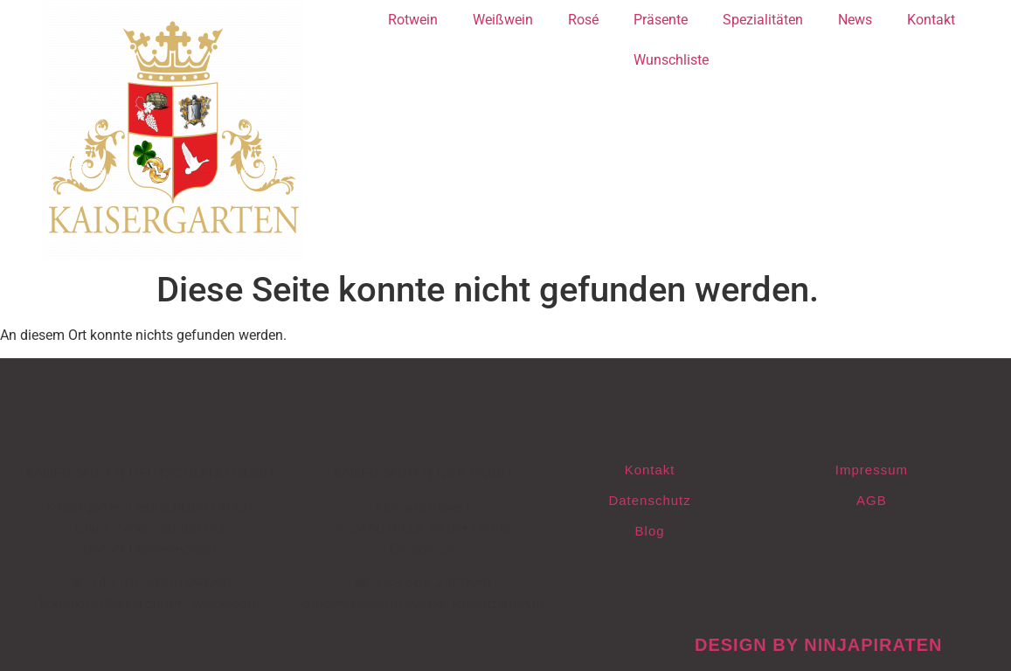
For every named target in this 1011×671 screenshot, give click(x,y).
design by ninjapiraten (819, 644)
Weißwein (503, 19)
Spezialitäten (763, 19)
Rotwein (413, 19)
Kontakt (931, 19)
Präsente (661, 19)
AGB (871, 500)
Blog (650, 530)
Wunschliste (671, 60)
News (855, 19)
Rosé (583, 19)
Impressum (871, 469)
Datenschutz (649, 500)
